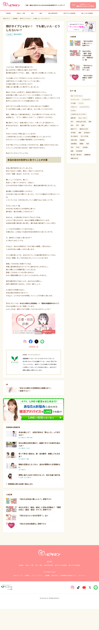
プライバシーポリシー (37, 575)
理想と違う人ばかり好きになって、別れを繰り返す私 (39, 475)
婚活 (41, 13)
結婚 (27, 459)
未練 (87, 143)
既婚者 (81, 143)
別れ (72, 121)
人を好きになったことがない (78, 114)
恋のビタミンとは (18, 575)
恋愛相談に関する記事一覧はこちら (20, 484)
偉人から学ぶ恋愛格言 (87, 13)
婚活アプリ (74, 129)
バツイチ (81, 103)
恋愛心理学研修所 (48, 565)
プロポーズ (74, 107)
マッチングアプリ (84, 107)
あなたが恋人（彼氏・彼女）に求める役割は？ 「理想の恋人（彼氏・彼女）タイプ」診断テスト (40, 508)
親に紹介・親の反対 (76, 154)
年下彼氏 (73, 132)
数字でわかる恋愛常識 (69, 13)
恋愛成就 (82, 140)
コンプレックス (75, 99)
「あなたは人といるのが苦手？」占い (33, 515)
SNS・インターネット (76, 96)
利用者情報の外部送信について (68, 575)
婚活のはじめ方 (84, 129)
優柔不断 (73, 118)
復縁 (80, 132)
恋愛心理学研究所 (52, 13)
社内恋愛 (85, 147)
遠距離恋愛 (87, 154)
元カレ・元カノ (83, 118)
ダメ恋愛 (21, 477)
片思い (28, 448)
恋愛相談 (8, 13)
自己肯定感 (79, 151)
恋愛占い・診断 (21, 13)
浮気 (72, 147)
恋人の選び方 (18, 34)
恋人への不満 (84, 136)
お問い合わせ (54, 575)
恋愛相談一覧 (33, 346)
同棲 (90, 121)
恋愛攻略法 (74, 143)
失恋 (77, 125)
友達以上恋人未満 (81, 121)
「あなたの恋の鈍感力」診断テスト (32, 523)
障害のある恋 (74, 158)
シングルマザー (86, 99)
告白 (72, 125)
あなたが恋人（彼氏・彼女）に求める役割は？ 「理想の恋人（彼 (87, 55)
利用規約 (27, 575)
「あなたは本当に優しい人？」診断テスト (35, 499)
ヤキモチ (73, 110)
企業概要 (47, 575)
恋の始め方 (87, 132)
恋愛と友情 (29, 437)
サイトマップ (82, 575)
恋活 (32, 13)
